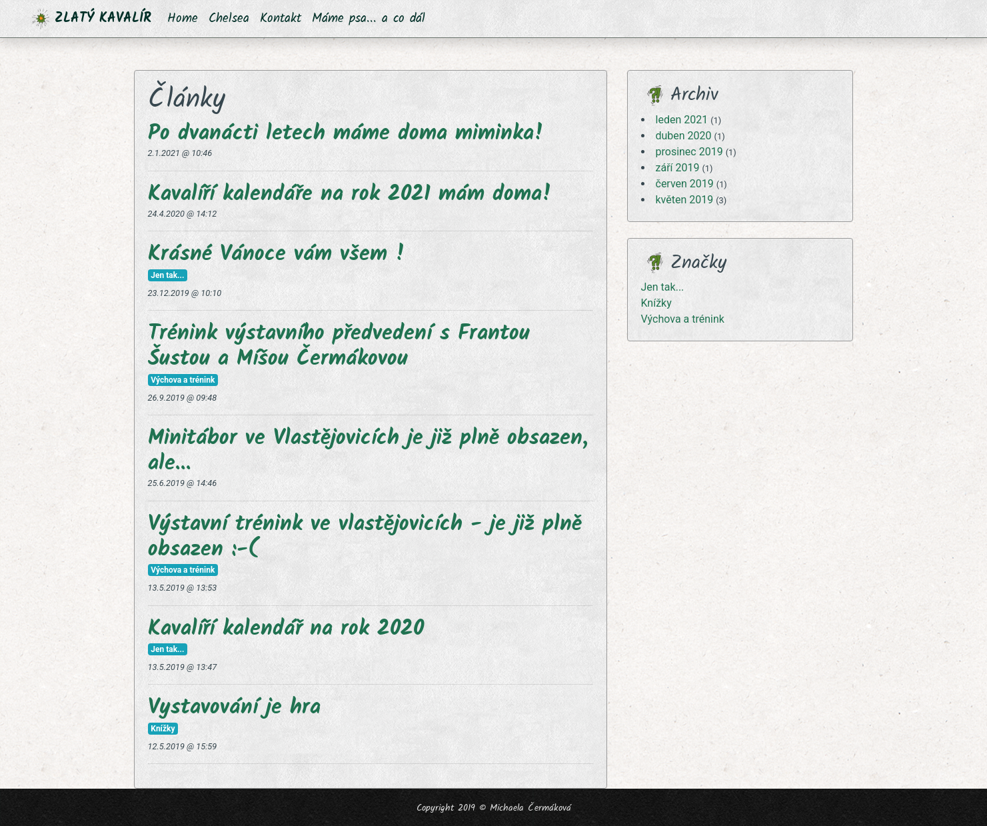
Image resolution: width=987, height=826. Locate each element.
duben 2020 (684, 135)
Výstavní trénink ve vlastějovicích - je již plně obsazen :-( (365, 537)
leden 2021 (682, 119)
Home (182, 19)
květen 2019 (685, 199)
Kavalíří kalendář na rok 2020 (286, 629)
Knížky (656, 303)
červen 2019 (685, 183)
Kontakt (280, 19)
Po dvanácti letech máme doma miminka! (346, 134)
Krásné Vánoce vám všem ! (276, 254)
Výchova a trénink (682, 319)
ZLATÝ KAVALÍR (91, 18)
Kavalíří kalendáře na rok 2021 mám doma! (350, 194)
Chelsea (229, 19)
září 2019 (678, 167)
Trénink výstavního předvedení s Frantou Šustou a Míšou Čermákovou (339, 346)
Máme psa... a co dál (368, 19)
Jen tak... (662, 287)
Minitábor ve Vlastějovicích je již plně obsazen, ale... (368, 451)
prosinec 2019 (689, 151)
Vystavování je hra (234, 708)
